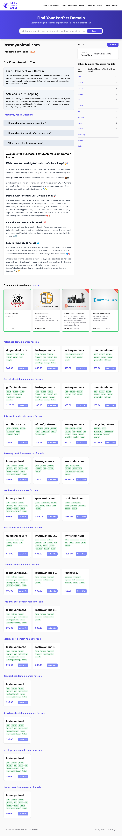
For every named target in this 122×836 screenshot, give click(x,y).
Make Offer (113, 45)
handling (74, 506)
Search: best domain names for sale (22, 638)
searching (39, 363)
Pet (79, 100)
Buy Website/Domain (51, 5)
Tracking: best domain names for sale (23, 601)
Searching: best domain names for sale (24, 713)
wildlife (108, 354)
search (45, 360)
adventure (77, 577)
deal (21, 357)
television (68, 583)
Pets (79, 77)
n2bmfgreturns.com (48, 424)
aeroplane (80, 471)
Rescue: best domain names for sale (23, 675)
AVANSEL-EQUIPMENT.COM (74, 313)
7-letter (82, 583)
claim (78, 466)
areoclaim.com (74, 461)
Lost (79, 111)
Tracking (81, 117)
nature (103, 357)
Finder (80, 146)
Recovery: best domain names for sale (24, 453)
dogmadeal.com (16, 350)
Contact (82, 5)
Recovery (81, 94)
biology (110, 357)
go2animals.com (17, 387)
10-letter (107, 360)
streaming (68, 577)
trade (37, 431)
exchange (10, 434)
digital (22, 391)
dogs (22, 354)
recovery (38, 357)
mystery (67, 580)
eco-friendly (10, 397)
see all (36, 285)
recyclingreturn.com (107, 424)
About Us (91, 5)
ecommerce (10, 431)
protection (82, 506)
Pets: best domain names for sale (21, 341)
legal (66, 466)
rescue (52, 360)
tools (8, 428)
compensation (77, 468)
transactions (45, 431)
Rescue (80, 129)
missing (46, 363)
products (53, 428)
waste (104, 428)
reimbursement (70, 471)
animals (43, 354)
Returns (80, 88)
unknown (80, 580)
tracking (38, 360)
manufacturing (40, 434)
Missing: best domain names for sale (23, 750)
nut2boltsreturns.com (20, 424)
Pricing (99, 5)
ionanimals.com (104, 350)
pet (45, 357)
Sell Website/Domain (69, 5)
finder (53, 363)
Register (115, 5)
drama (75, 583)
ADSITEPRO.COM (11, 313)
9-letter (67, 474)
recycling (97, 428)
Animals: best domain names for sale (23, 378)
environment (98, 431)
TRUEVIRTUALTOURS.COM (102, 313)
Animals (80, 82)
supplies (53, 503)
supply (17, 434)
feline (37, 503)
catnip (42, 506)
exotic (67, 506)
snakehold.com (74, 498)
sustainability (109, 431)
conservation (17, 394)
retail (18, 431)
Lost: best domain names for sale (21, 564)
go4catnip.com (45, 498)
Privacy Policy (100, 829)
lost (55, 357)
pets (17, 354)
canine (15, 357)
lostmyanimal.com (22, 45)
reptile (74, 503)
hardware (15, 428)
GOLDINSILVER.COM (42, 313)
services (79, 354)
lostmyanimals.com (77, 350)
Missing (80, 140)
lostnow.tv (71, 572)
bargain (9, 360)
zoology (96, 357)
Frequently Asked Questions (18, 114)
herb (54, 506)
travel (72, 466)
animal (9, 357)
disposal (106, 434)
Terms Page (111, 829)
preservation (98, 360)
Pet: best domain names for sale (21, 490)
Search (80, 123)
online (9, 391)
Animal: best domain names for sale (23, 527)
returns (50, 354)
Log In (107, 5)
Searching (81, 135)
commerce (10, 354)
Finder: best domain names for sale (22, 787)
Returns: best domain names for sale (23, 416)
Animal (80, 106)
